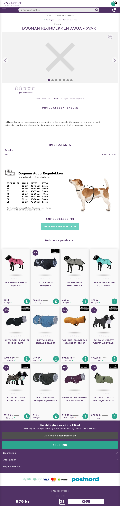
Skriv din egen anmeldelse (60, 226)
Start (49, 15)
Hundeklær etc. (59, 15)
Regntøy (70, 15)
